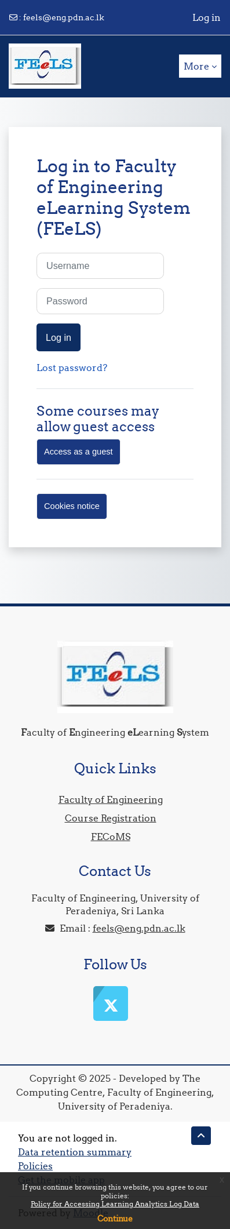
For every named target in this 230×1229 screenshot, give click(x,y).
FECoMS (110, 836)
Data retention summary (75, 1152)
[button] (201, 1136)
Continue (115, 1218)
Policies (35, 1166)
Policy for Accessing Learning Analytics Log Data (115, 1203)
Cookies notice (72, 506)
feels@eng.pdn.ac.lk (63, 17)
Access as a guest (78, 451)
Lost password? (71, 367)
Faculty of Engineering (111, 799)
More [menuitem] (196, 66)
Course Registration (110, 818)
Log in (206, 17)
